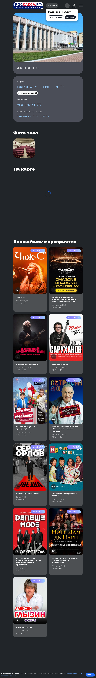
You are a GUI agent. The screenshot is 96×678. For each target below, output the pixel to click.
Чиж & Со (21, 304)
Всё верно (70, 16)
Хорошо (90, 675)
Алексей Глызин (24, 634)
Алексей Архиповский (27, 371)
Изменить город (56, 16)
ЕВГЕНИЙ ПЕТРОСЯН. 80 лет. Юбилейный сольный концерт (65, 435)
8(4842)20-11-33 (29, 110)
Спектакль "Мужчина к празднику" (28, 434)
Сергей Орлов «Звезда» (28, 500)
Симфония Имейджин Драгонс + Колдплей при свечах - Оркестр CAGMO (64, 306)
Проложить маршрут (27, 98)
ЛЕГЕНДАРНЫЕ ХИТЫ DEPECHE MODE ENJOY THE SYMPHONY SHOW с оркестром (29, 568)
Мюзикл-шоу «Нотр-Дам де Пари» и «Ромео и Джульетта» (66, 567)
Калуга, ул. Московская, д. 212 (39, 89)
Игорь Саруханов (61, 371)
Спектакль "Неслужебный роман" (65, 501)
